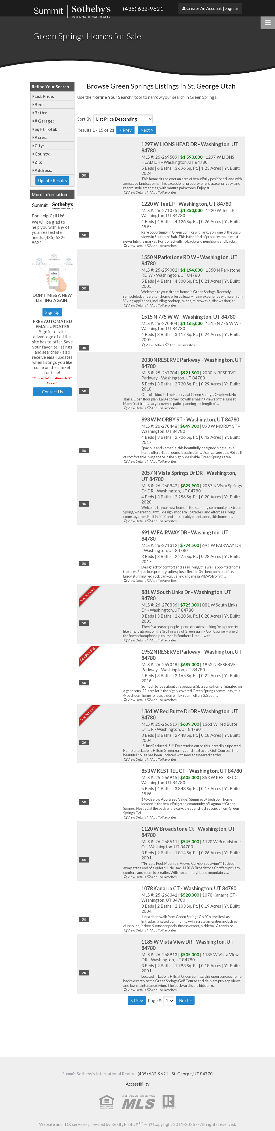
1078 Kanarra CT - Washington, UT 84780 (188, 888)
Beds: (40, 104)
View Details (134, 192)
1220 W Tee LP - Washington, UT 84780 (186, 204)
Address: (43, 170)
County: (42, 153)
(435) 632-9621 (143, 8)
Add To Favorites (162, 192)
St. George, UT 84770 (192, 1073)
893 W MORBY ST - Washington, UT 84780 (190, 419)
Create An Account (204, 8)
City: (39, 145)
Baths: (41, 112)
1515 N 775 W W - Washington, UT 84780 (188, 317)
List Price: (44, 96)
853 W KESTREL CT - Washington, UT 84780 (191, 771)
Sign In (231, 8)
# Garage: (44, 120)
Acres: (41, 137)
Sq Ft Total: (46, 129)
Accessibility (138, 1083)
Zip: (38, 162)
